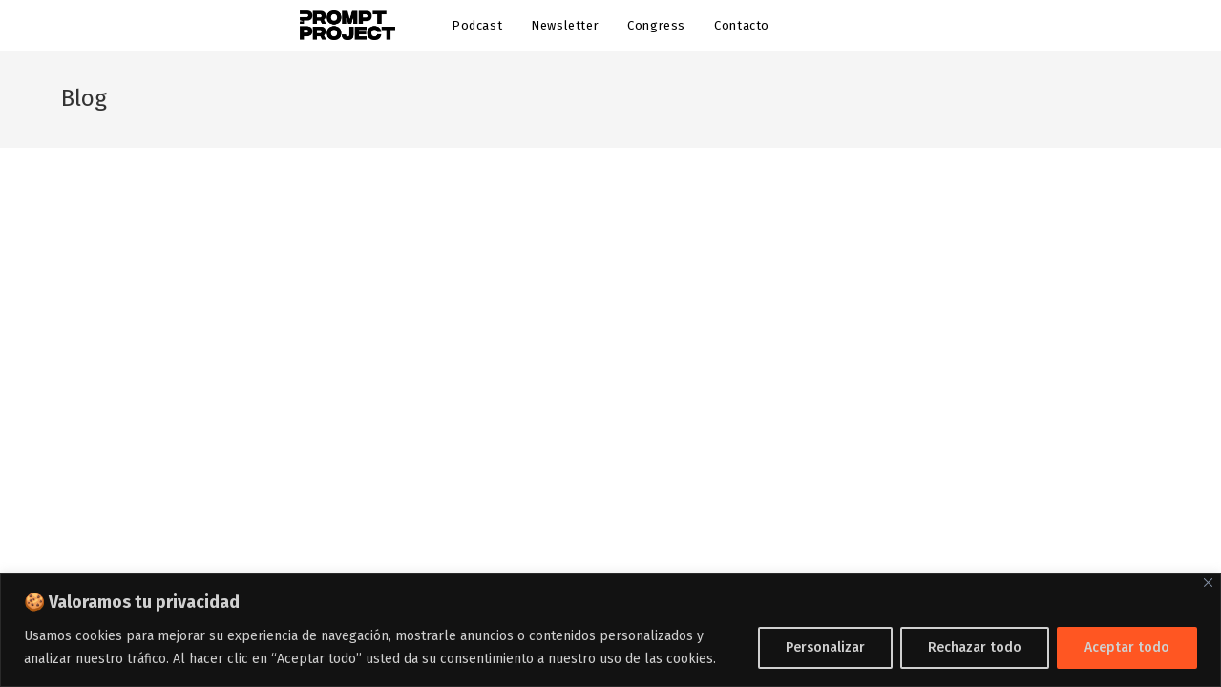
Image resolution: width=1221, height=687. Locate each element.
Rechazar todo (974, 647)
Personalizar (825, 647)
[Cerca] (1208, 582)
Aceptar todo (1126, 647)
